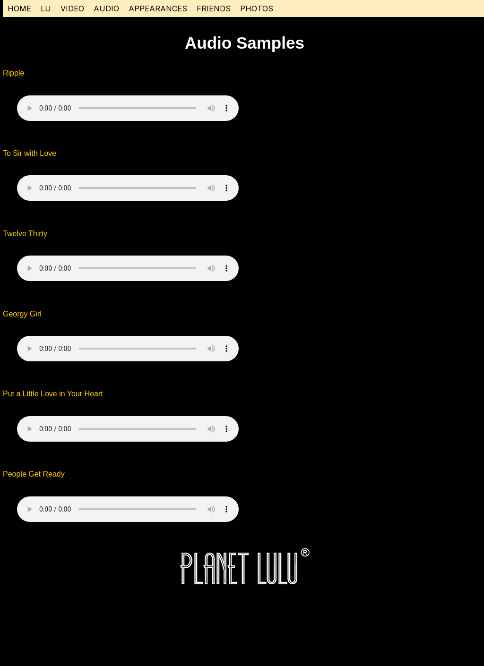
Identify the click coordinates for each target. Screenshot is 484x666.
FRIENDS (214, 8)
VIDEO (72, 8)
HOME (19, 8)
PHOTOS (256, 8)
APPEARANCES (158, 8)
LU (46, 8)
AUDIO (106, 8)
